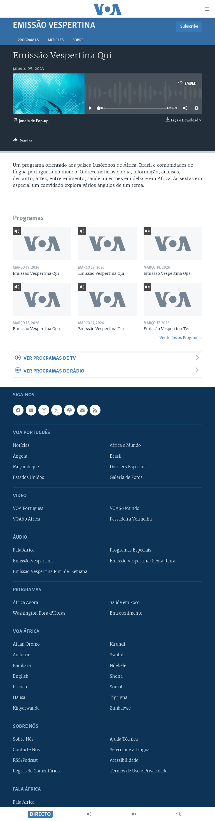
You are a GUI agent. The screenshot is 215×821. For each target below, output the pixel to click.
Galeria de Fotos (126, 477)
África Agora (25, 602)
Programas (28, 40)
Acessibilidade (124, 760)
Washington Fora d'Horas (39, 613)
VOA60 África (26, 519)
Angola (20, 456)
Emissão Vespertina (33, 560)
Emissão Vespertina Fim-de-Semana (50, 571)
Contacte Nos (26, 749)
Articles (56, 40)
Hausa (19, 697)
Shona (116, 676)
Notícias (21, 445)
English (21, 676)
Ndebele (118, 665)
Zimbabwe (120, 708)
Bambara (22, 665)
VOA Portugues (28, 508)
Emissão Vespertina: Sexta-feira (142, 560)
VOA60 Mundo (124, 508)
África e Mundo (125, 445)
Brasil (115, 456)
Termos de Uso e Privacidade (138, 771)
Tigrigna (118, 697)
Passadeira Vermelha (131, 519)
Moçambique (26, 466)
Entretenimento (126, 613)
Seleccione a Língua (129, 749)
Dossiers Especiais (128, 466)
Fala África (23, 550)
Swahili (117, 654)
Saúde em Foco (125, 602)
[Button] (22, 142)
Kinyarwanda (26, 708)
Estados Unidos (28, 477)
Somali (117, 686)
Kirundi (117, 644)
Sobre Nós (23, 739)
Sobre (78, 40)
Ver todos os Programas (181, 337)
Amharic (21, 654)
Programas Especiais (130, 550)
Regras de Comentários (36, 771)
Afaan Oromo (26, 644)
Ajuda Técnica (124, 739)
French (20, 686)
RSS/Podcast (25, 760)
